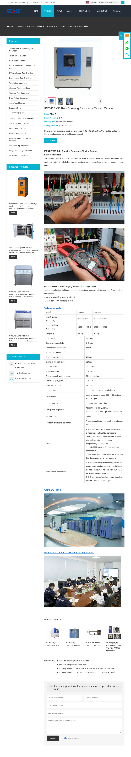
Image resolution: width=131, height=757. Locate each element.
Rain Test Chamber (34, 26)
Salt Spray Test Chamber (19, 123)
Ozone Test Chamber (17, 128)
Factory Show (84, 11)
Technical (48, 308)
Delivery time (50, 122)
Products (47, 11)
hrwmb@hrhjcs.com (17, 3)
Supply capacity (51, 125)
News (59, 11)
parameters (58, 308)
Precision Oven (15, 108)
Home (35, 11)
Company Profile (52, 490)
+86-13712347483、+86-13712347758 (44, 3)
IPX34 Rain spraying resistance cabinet (73, 661)
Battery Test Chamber (17, 133)
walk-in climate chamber (18, 156)
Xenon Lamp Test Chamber (20, 78)
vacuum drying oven (18, 113)
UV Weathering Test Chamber (21, 73)
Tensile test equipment (18, 83)
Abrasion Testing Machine (19, 88)
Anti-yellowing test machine (20, 146)
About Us (117, 11)
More (13, 213)
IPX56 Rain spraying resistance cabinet (73, 665)
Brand (47, 114)
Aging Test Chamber (17, 103)
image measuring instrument (20, 151)
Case (69, 11)
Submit (53, 738)
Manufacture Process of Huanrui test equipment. (69, 552)
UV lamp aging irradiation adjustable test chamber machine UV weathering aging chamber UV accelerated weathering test (22, 294)
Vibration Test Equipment (19, 93)
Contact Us (102, 11)
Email (50, 140)
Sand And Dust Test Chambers (21, 118)
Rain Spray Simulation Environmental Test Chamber (78, 672)
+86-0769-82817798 (23, 379)
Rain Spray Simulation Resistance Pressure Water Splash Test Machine (85, 668)
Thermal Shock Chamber (19, 56)
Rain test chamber (109, 672)
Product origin (50, 118)
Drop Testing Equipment (18, 98)
